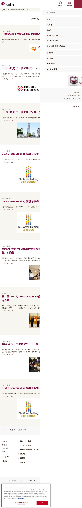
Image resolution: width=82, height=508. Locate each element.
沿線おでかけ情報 (25, 441)
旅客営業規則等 (70, 481)
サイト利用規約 (11, 481)
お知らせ (4, 451)
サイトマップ (31, 481)
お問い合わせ (24, 462)
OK (42, 502)
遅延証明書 (69, 4)
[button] (78, 4)
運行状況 (60, 4)
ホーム (4, 430)
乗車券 (5, 461)
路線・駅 (6, 457)
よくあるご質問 (51, 485)
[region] (26, 495)
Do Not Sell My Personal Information (21, 503)
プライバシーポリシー (51, 481)
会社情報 (12, 430)
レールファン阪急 (25, 445)
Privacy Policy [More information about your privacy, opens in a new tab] (20, 498)
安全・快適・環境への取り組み (30, 449)
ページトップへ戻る (78, 494)
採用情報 (23, 458)
